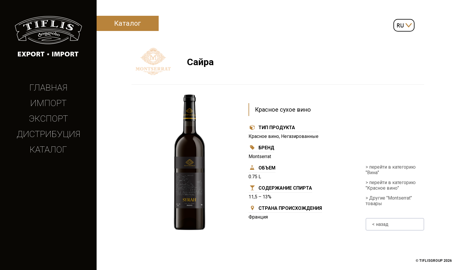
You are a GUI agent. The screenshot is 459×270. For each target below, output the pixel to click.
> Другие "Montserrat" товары (389, 200)
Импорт (48, 103)
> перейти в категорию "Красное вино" (391, 185)
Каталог (48, 149)
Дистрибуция (48, 134)
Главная (48, 87)
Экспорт (48, 118)
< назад (380, 224)
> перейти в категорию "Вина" (391, 169)
